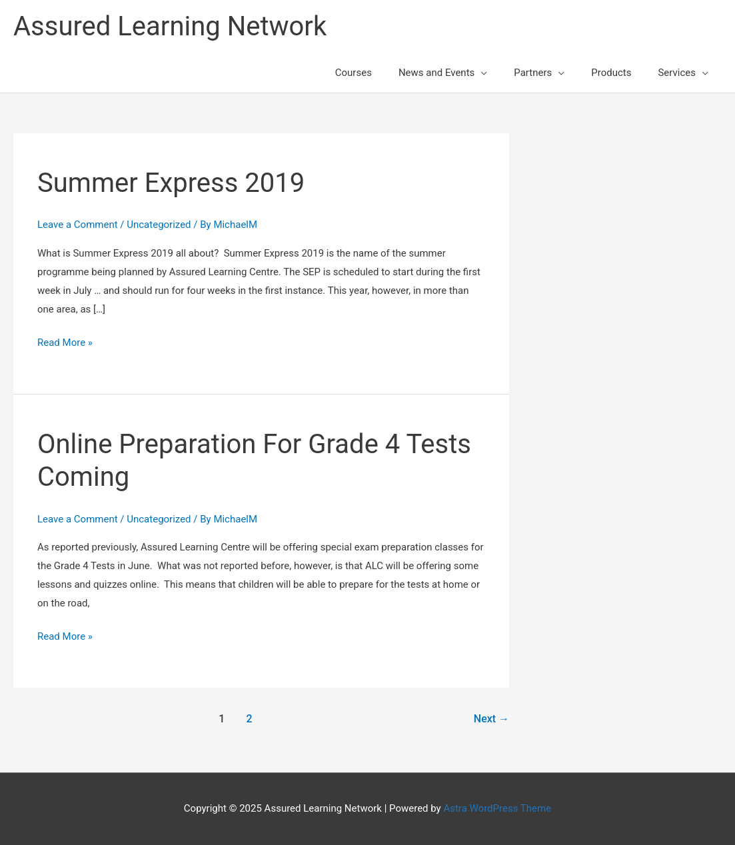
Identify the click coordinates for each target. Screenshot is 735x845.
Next (491, 718)
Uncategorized (159, 225)
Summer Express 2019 (171, 183)
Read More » (65, 343)
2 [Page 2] (249, 718)
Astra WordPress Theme (497, 808)
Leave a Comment (77, 225)
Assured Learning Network (170, 26)
